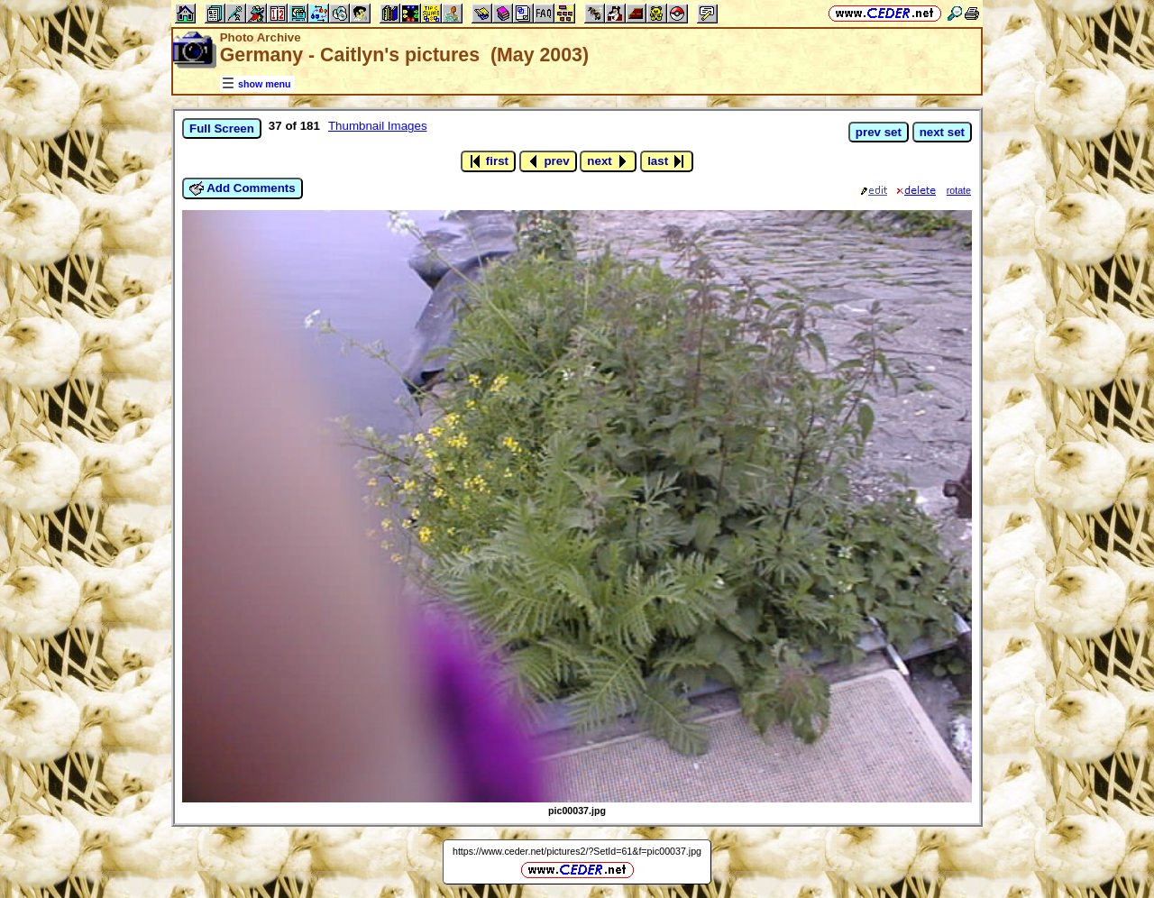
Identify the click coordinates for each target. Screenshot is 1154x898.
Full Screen (221, 128)
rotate (959, 190)
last (666, 161)
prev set (879, 132)
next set (942, 132)
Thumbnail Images (377, 126)
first (488, 161)
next (608, 161)
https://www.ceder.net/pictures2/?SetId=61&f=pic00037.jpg (577, 851)
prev (548, 161)
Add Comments (242, 188)
